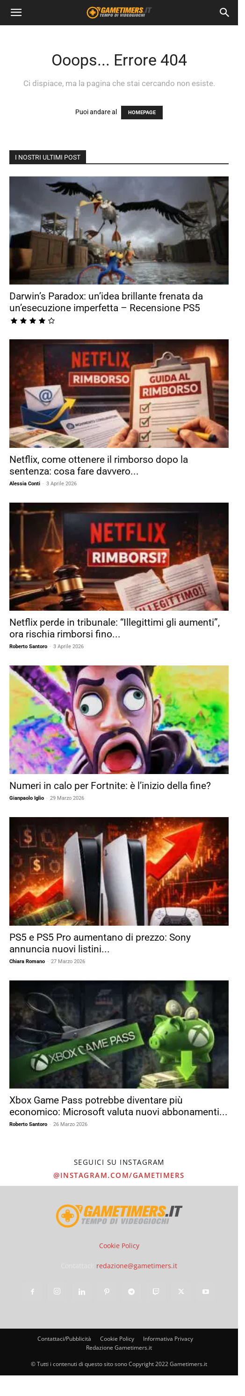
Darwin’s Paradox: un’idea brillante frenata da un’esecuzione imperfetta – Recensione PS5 (106, 302)
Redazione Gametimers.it (119, 1348)
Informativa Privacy (168, 1339)
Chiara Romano (27, 961)
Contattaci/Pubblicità (64, 1339)
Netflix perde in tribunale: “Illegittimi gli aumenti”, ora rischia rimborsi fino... (114, 628)
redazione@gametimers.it (136, 1265)
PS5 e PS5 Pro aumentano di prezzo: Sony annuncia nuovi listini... (100, 943)
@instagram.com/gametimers (119, 1175)
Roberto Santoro (28, 646)
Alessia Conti (24, 484)
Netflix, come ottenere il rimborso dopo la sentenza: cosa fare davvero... (98, 465)
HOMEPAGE (142, 113)
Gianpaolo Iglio (26, 798)
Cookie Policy (119, 1245)
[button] (16, 12)
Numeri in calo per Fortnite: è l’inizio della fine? (110, 785)
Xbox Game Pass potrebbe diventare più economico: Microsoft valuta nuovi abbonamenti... (118, 1106)
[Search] (225, 12)
